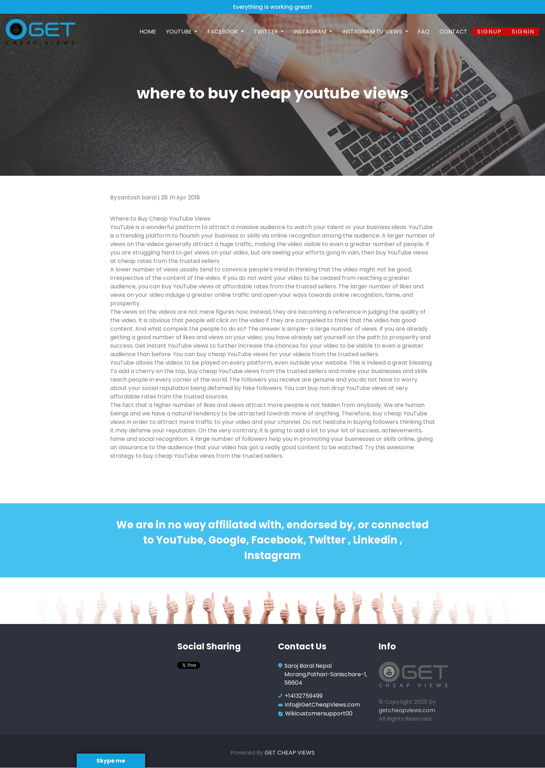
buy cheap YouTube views (232, 354)
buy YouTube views (402, 252)
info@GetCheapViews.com (322, 705)
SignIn (523, 32)
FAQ (424, 32)
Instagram (311, 32)
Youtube (179, 32)
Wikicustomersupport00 (319, 713)
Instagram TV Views (373, 32)
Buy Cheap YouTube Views (174, 219)
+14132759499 (303, 696)
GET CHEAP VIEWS (290, 753)
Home (148, 32)
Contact (453, 32)
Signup (489, 32)
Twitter (266, 32)
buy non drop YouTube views (347, 388)
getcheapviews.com (407, 710)
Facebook (223, 32)
